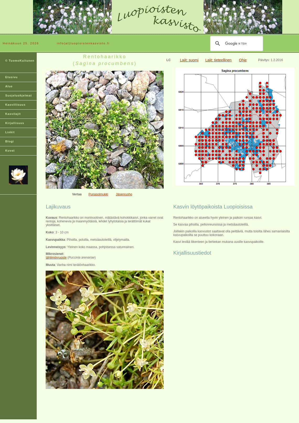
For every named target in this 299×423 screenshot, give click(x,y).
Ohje (243, 60)
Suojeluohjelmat (18, 95)
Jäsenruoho (124, 194)
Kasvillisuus (15, 104)
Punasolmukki (98, 194)
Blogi (9, 141)
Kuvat (10, 150)
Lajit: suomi (189, 60)
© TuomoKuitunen (19, 60)
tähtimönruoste (56, 257)
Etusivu (11, 77)
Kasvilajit (13, 113)
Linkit (10, 132)
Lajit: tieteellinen (218, 60)
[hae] (236, 43)
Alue (9, 86)
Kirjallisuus (14, 123)
